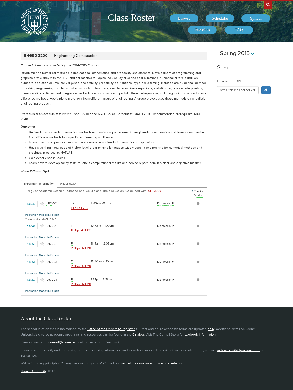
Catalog (138, 334)
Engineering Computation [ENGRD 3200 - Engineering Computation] (76, 56)
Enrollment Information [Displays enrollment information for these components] (39, 184)
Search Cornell (268, 4)
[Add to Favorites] (42, 203)
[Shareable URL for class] (238, 90)
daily (211, 329)
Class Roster (131, 17)
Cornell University (33, 371)
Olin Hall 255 (79, 208)
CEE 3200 (154, 191)
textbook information (200, 334)
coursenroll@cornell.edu (61, 342)
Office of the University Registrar (111, 329)
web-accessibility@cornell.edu (238, 350)
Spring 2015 (237, 53)
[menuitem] (184, 18)
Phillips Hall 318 (81, 230)
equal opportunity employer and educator (153, 363)
